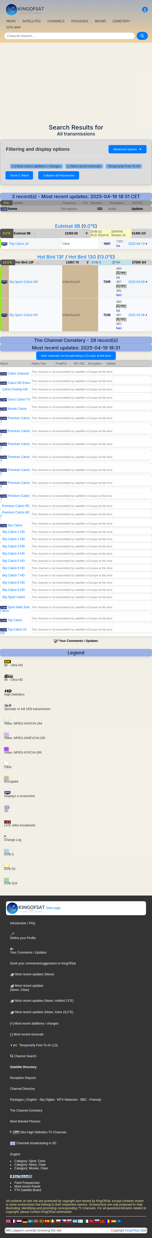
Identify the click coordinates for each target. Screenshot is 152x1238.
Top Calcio (15, 620)
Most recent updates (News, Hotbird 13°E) (42, 1001)
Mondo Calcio (17, 409)
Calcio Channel (18, 373)
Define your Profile (23, 936)
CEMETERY (121, 21)
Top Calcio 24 (18, 243)
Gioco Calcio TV (19, 399)
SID (99, 208)
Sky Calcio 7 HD (13, 575)
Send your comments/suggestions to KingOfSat (43, 963)
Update (137, 208)
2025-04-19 (136, 243)
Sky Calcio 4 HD (13, 553)
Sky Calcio (15, 525)
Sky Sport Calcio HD (23, 282)
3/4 (144, 262)
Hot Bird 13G (82, 257)
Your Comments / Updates (78, 641)
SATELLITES (31, 21)
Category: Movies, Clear (31, 1168)
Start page (33, 908)
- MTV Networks (66, 1099)
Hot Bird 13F (50, 257)
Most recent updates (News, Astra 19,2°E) (41, 1012)
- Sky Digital (45, 1099)
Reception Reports (23, 1078)
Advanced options (127, 149)
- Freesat (93, 1099)
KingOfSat (132, 1230)
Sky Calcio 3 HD (13, 546)
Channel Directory (22, 1089)
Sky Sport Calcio (13, 597)
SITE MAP (13, 27)
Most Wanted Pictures (25, 1121)
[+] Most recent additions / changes (36, 166)
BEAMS (100, 21)
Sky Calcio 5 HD (13, 561)
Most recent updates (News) (32, 974)
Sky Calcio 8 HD (13, 582)
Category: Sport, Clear (30, 1161)
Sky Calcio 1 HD (13, 532)
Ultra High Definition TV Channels (38, 1132)
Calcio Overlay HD (15, 389)
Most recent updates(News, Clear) (26, 988)
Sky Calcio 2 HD (13, 539)
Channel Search (23, 1056)
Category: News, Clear (30, 1165)
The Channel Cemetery (26, 1110)
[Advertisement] (76, 81)
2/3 (143, 233)
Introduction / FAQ (22, 923)
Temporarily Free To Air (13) (34, 1045)
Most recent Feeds (27, 1186)
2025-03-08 (136, 282)
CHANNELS (55, 21)
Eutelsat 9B (67, 226)
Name (12, 208)
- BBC (82, 1099)
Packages (17, 1099)
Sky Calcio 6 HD (13, 568)
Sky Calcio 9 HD (13, 590)
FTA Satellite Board (28, 1190)
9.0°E (89, 226)
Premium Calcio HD (15, 506)
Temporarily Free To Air (124, 166)
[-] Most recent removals (84, 166)
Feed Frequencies (27, 1183)
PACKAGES (79, 21)
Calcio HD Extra (19, 383)
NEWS (11, 21)
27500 (136, 262)
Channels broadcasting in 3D (33, 1143)
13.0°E (106, 257)
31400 (136, 233)
